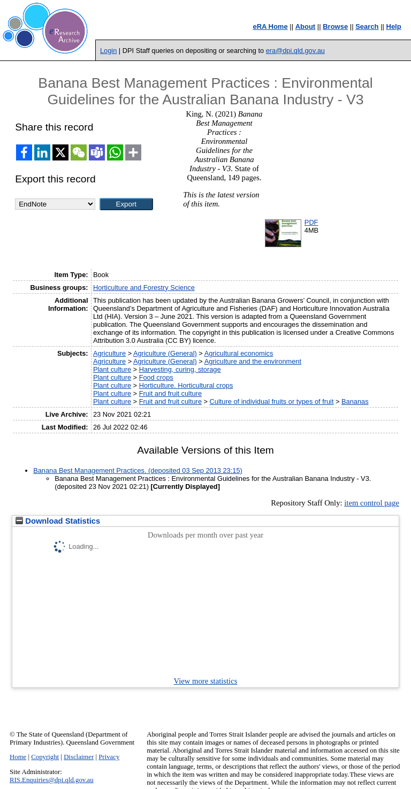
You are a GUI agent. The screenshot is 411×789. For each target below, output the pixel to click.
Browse (335, 26)
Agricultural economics (238, 353)
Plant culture (112, 369)
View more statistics (206, 681)
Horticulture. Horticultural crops (186, 385)
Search (366, 26)
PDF (311, 222)
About (305, 26)
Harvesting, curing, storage (180, 369)
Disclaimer (79, 757)
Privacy (108, 757)
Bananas (355, 401)
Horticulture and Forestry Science (144, 288)
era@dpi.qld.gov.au (295, 51)
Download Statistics (58, 521)
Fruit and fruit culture (170, 393)
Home (18, 757)
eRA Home (270, 26)
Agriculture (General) (165, 353)
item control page (371, 503)
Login (108, 51)
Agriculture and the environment (252, 361)
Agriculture (109, 353)
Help (393, 26)
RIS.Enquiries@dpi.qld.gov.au (52, 780)
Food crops (156, 377)
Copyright (45, 757)
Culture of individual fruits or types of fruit (272, 401)
